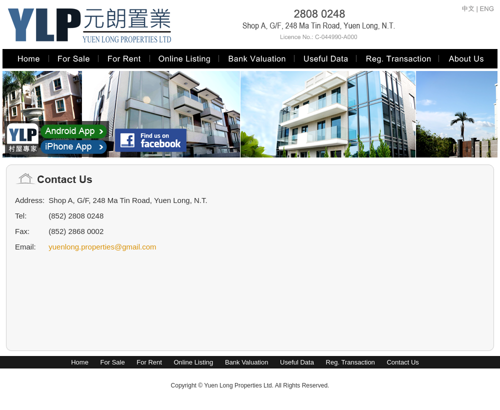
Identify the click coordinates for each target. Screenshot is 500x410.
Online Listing (193, 362)
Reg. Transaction (350, 362)
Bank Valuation (246, 362)
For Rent (149, 362)
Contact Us (402, 362)
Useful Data (297, 362)
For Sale (112, 362)
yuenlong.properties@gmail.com (102, 246)
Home (79, 362)
